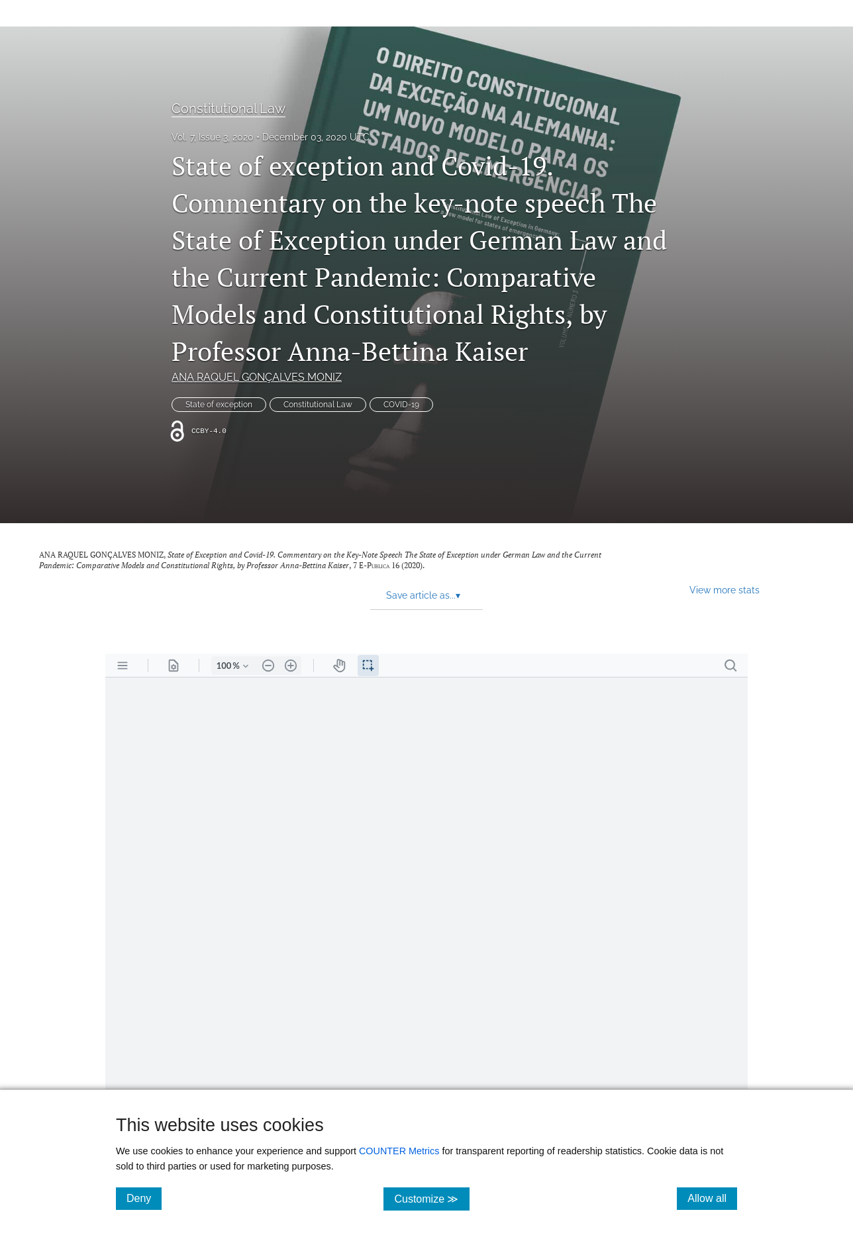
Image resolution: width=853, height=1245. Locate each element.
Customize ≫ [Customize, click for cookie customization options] (431, 1198)
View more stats (724, 589)
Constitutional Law (228, 109)
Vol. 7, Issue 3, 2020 (213, 137)
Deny (144, 1198)
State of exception (218, 404)
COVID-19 (401, 404)
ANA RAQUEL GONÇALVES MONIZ (257, 377)
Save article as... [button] (423, 595)
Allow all (712, 1198)
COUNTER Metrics (399, 1151)
